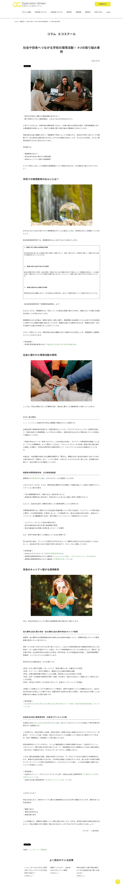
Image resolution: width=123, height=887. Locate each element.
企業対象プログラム (57, 12)
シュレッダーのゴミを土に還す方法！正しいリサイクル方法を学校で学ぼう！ (36, 870)
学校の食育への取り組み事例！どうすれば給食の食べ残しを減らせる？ (87, 870)
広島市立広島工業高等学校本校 (45, 723)
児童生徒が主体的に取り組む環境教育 (61, 344)
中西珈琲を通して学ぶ (63, 559)
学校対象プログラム (41, 12)
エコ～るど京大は (30, 423)
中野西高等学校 (36, 478)
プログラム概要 (26, 12)
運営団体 (87, 12)
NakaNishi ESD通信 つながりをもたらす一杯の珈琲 (74, 556)
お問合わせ (102, 4)
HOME (16, 21)
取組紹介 (22, 21)
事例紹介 (69, 12)
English (108, 12)
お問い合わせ (98, 12)
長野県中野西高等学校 (54, 553)
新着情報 (78, 12)
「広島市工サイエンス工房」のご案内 (58, 780)
